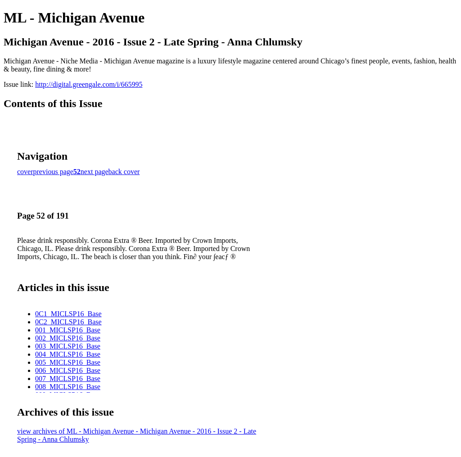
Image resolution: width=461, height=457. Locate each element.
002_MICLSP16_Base (67, 338)
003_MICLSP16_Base (67, 346)
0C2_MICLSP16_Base (68, 322)
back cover (124, 171)
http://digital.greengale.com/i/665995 (88, 84)
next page (94, 171)
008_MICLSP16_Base (67, 386)
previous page (53, 171)
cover (25, 171)
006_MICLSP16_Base (67, 370)
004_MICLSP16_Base (67, 354)
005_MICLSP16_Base (67, 362)
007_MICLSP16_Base (67, 378)
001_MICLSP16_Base (67, 330)
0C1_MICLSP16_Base (68, 314)
